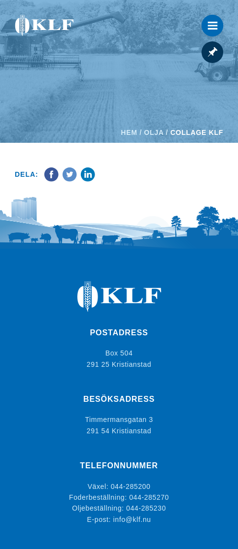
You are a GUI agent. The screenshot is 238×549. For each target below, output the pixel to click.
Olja (154, 132)
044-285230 (146, 508)
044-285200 (131, 486)
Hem (129, 132)
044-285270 (149, 497)
